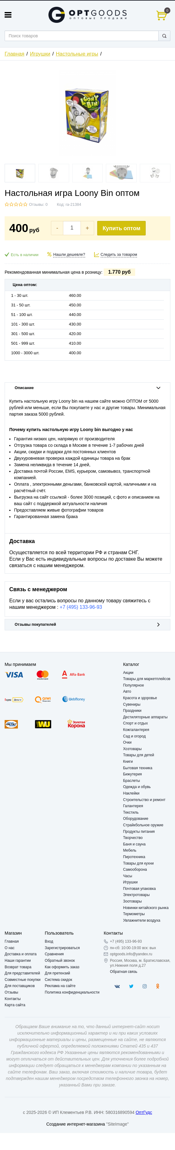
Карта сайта (15, 1005)
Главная (14, 54)
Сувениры (131, 704)
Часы (127, 876)
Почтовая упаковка (139, 888)
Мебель (129, 850)
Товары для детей (138, 755)
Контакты (13, 999)
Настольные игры (77, 54)
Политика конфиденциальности (72, 992)
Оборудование (135, 818)
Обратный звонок (60, 960)
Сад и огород (134, 736)
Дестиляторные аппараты (145, 717)
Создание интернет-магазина (75, 1124)
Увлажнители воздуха (141, 920)
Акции (128, 672)
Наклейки (131, 793)
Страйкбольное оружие (143, 825)
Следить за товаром (119, 254)
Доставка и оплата (21, 954)
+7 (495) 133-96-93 (81, 607)
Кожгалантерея (136, 730)
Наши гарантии (18, 960)
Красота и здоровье (140, 698)
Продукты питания (139, 831)
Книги (128, 761)
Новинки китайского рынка (146, 908)
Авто (127, 691)
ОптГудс (143, 1112)
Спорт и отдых (135, 723)
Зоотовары (132, 901)
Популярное (133, 685)
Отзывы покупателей (87, 624)
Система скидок (58, 980)
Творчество (133, 838)
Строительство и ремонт (144, 800)
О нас (10, 948)
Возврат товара (18, 967)
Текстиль (131, 812)
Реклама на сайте (60, 986)
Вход (49, 941)
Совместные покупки (22, 980)
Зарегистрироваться (62, 948)
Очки (127, 742)
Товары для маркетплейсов (146, 679)
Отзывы (11, 992)
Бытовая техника (137, 768)
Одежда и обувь (137, 787)
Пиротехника (134, 857)
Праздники (132, 710)
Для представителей (22, 973)
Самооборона (135, 869)
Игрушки (40, 54)
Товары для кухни (138, 863)
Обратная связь (123, 971)
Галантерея (133, 806)
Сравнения (54, 954)
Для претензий (57, 973)
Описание (87, 388)
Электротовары (136, 895)
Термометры (134, 914)
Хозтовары (132, 749)
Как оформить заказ (62, 967)
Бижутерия (132, 774)
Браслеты (131, 780)
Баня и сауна (134, 844)
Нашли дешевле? (69, 254)
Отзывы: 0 (38, 204)
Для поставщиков (20, 986)
